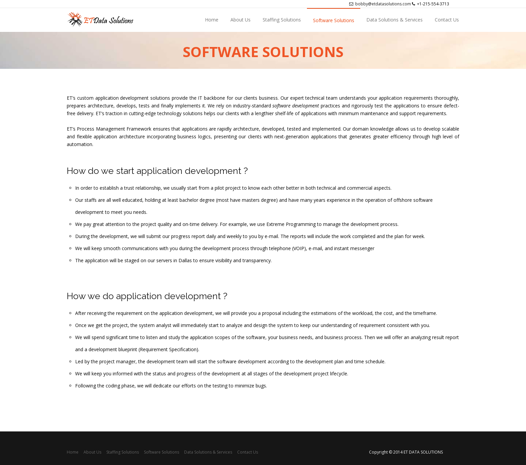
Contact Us (447, 19)
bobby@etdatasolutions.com (380, 4)
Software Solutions (333, 20)
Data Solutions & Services (394, 19)
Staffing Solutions (282, 19)
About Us (240, 19)
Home (211, 19)
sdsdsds (116, 20)
